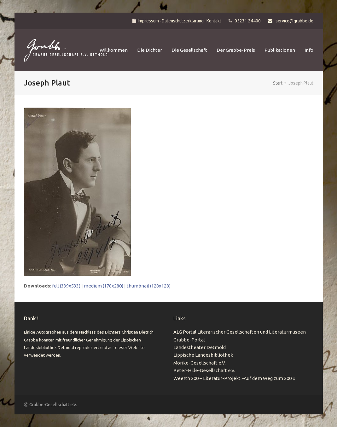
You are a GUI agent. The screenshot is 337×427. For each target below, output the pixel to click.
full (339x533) (66, 285)
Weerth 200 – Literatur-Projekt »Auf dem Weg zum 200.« (234, 378)
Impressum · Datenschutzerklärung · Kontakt (179, 20)
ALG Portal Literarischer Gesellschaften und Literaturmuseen (239, 332)
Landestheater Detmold (199, 347)
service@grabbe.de (294, 20)
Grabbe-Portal (189, 339)
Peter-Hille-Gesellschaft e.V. (204, 370)
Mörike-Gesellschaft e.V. (199, 362)
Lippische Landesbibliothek (203, 355)
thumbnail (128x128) (149, 285)
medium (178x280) (103, 285)
